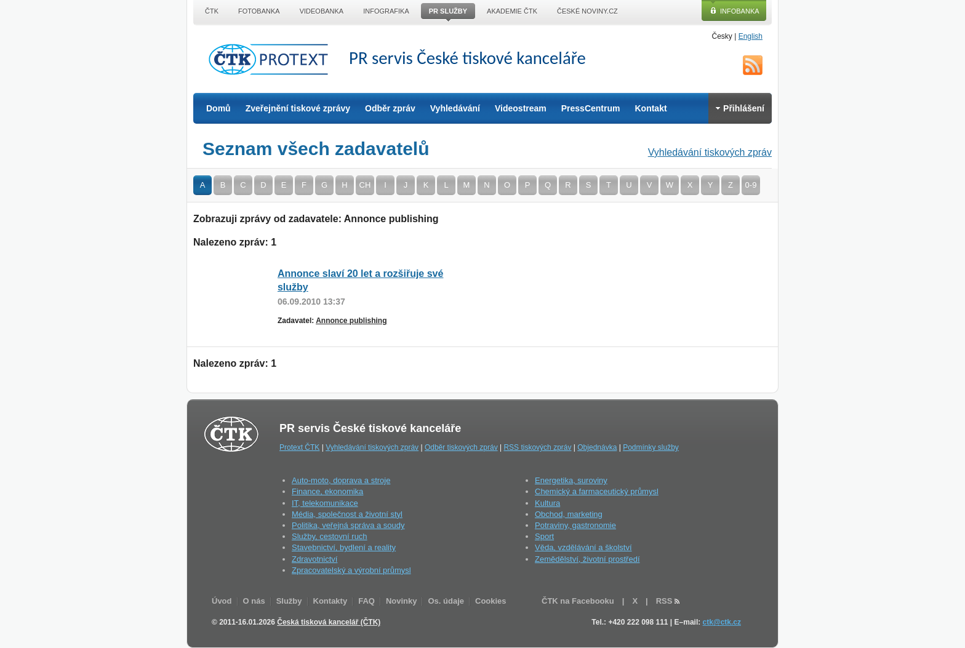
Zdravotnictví (314, 559)
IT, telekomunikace (325, 503)
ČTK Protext (272, 59)
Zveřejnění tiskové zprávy (298, 108)
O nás (254, 601)
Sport (544, 536)
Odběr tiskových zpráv (461, 447)
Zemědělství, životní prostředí (587, 559)
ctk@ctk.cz (722, 622)
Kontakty (330, 601)
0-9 (751, 185)
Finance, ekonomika (327, 491)
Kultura (547, 503)
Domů (218, 108)
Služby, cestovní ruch (329, 536)
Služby (289, 601)
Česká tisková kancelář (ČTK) (328, 622)
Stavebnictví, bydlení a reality (344, 547)
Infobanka (739, 11)
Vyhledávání (455, 108)
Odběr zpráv (390, 108)
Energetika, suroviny (571, 480)
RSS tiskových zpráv (537, 447)
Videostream (521, 108)
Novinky (401, 601)
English (751, 36)
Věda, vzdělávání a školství (583, 547)
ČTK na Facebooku (578, 601)
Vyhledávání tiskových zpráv (710, 152)
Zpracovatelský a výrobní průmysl (351, 570)
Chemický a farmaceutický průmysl (597, 491)
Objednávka (597, 447)
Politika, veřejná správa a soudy (348, 525)
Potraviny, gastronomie (575, 525)
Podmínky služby (651, 447)
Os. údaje (446, 601)
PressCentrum (590, 108)
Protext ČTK (299, 447)
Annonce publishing (351, 320)
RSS (753, 65)
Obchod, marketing (569, 514)
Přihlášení (740, 108)
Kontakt (651, 108)
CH (365, 185)
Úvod (222, 601)
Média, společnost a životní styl (347, 514)
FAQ (366, 601)
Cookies (491, 601)
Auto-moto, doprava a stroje (341, 480)
